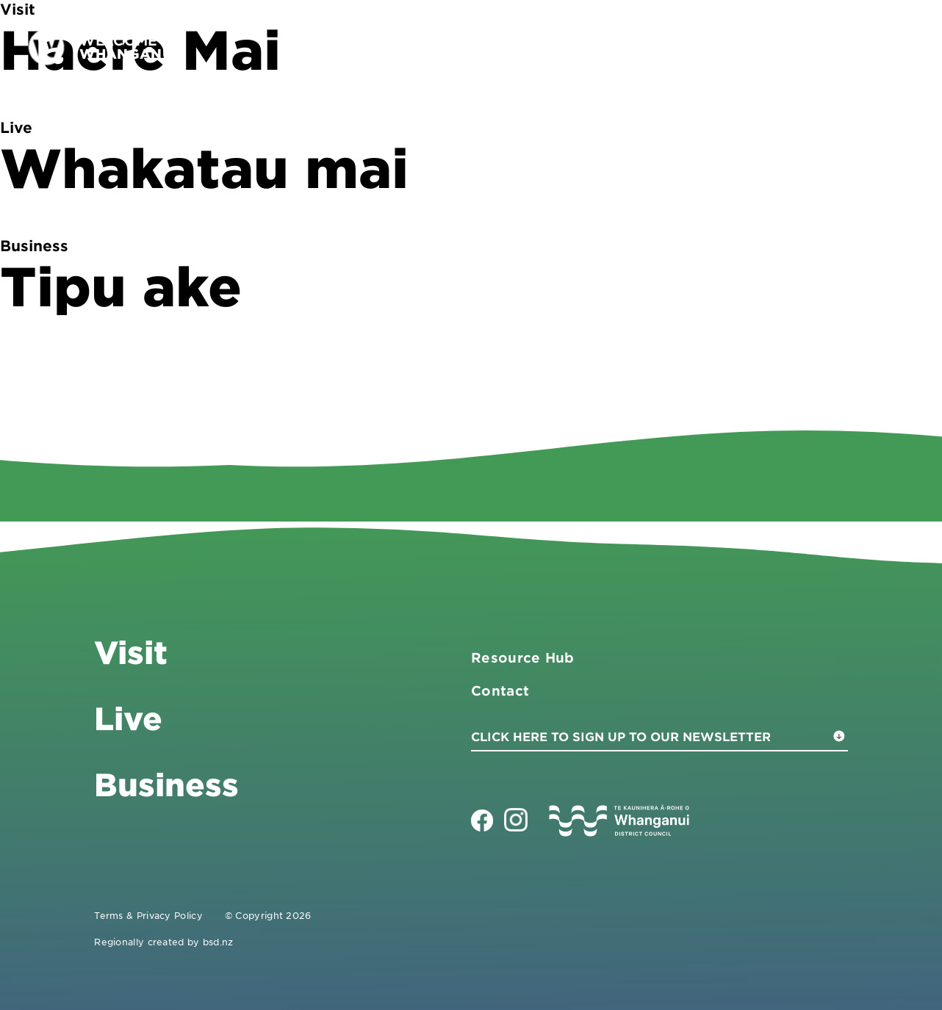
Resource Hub (523, 657)
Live (766, 46)
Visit (598, 46)
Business (683, 46)
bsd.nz (218, 942)
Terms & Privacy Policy (148, 915)
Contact (842, 46)
